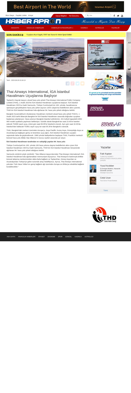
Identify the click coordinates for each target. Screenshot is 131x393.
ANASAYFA (15, 28)
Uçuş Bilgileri (61, 16)
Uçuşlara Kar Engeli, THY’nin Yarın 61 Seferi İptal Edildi (49, 35)
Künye (30, 15)
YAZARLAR (115, 28)
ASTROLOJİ (99, 28)
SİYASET (41, 237)
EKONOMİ (51, 237)
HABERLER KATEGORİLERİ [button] (62, 28)
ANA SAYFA (11, 237)
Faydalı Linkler (21, 15)
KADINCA (84, 28)
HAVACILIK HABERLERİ (35, 28)
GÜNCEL (68, 237)
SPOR (60, 237)
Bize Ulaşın (10, 15)
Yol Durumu (74, 16)
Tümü (105, 190)
